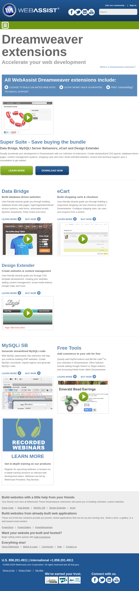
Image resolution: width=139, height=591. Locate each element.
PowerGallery (24, 527)
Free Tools (69, 348)
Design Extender (18, 265)
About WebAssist (10, 546)
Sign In (133, 5)
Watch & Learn (30, 546)
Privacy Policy (25, 570)
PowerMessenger (44, 527)
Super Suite (8, 507)
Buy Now (33, 219)
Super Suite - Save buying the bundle (43, 142)
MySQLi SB (15, 345)
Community (47, 546)
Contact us (71, 546)
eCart (63, 191)
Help (59, 546)
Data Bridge (15, 191)
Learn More (11, 219)
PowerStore (8, 527)
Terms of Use (9, 570)
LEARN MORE (27, 456)
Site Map (39, 570)
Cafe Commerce (42, 537)
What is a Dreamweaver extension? (118, 67)
